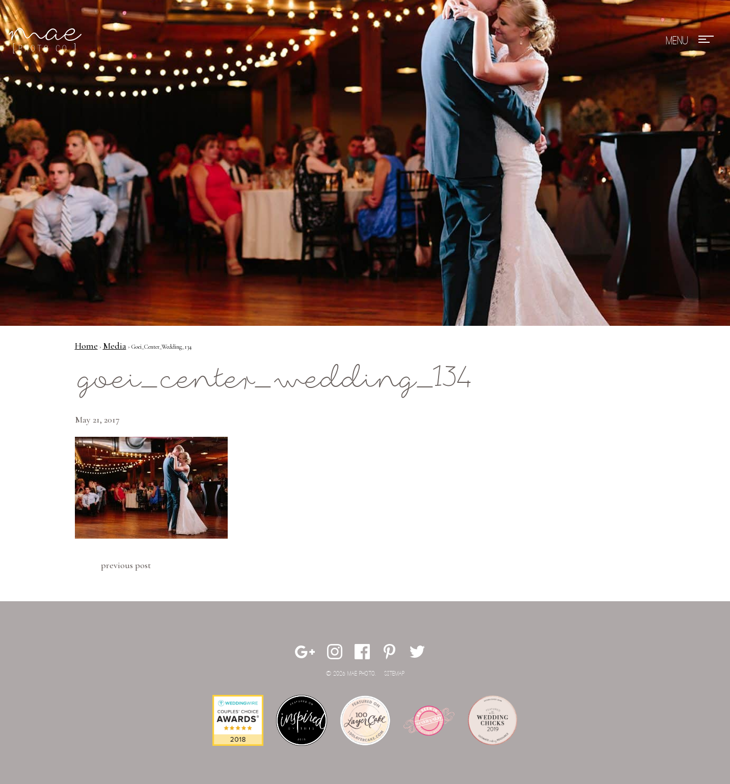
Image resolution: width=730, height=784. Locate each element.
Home (86, 345)
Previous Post (126, 565)
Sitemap (394, 674)
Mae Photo (47, 40)
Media (114, 345)
